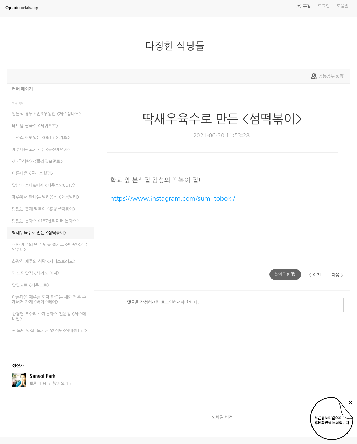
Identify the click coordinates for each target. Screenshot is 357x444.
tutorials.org (21, 7)
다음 (335, 275)
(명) (285, 274)
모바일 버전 (222, 417)
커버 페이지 (22, 89)
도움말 (343, 6)
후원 (307, 6)
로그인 (324, 6)
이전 (317, 275)
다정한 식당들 (177, 46)
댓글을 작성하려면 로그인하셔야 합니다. (234, 304)
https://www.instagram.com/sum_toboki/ (172, 198)
